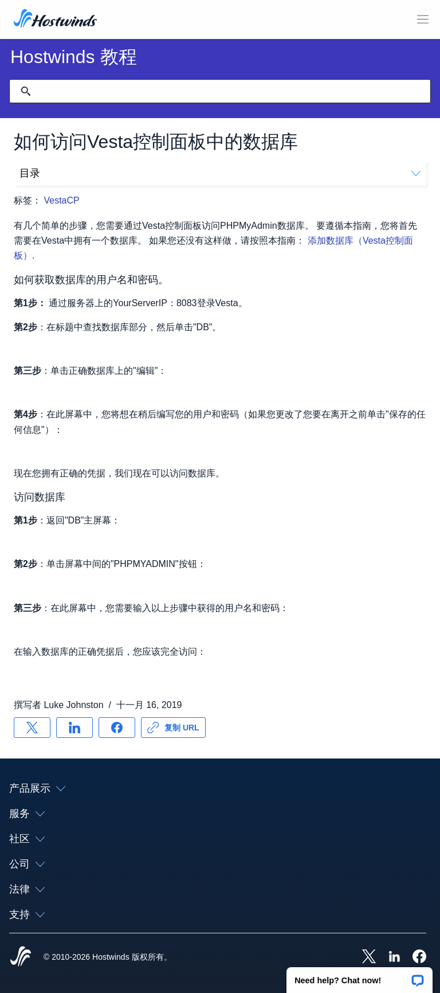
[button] (359, 976)
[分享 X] (32, 727)
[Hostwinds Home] (20, 957)
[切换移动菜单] (423, 19)
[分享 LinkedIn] (74, 727)
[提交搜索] (26, 91)
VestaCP (62, 200)
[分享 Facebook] (117, 727)
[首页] (55, 19)
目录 (220, 173)
